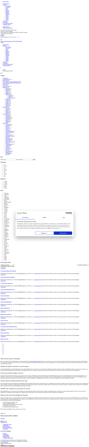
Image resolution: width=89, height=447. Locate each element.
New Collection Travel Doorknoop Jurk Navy (9, 326)
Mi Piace (7, 125)
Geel (5, 213)
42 (4, 176)
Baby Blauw (7, 198)
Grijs (5, 216)
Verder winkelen (11, 445)
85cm (5, 185)
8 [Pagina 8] (3, 352)
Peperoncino (7, 239)
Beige (5, 200)
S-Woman (8, 130)
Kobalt (5, 221)
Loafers (7, 108)
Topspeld (7, 115)
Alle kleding (8, 6)
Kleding (4, 4)
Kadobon (5, 78)
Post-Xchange (8, 151)
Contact (4, 433)
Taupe (5, 247)
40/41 (5, 173)
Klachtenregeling (6, 426)
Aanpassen (44, 233)
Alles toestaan (63, 233)
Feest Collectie (6, 86)
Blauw (5, 203)
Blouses (7, 10)
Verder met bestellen (4, 445)
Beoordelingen (6, 435)
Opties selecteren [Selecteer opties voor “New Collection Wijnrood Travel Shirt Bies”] (38, 273)
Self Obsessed (8, 139)
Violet (5, 250)
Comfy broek (11, 97)
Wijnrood (6, 253)
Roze (5, 244)
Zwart (5, 259)
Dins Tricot (8, 138)
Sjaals (7, 122)
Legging (10, 95)
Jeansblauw (6, 220)
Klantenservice (6, 26)
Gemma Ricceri (9, 144)
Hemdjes (7, 89)
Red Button (8, 153)
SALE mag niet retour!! (8, 23)
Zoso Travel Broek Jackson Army (7, 283)
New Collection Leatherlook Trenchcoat (11, 82)
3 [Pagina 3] (3, 347)
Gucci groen (6, 218)
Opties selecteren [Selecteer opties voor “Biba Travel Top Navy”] (38, 341)
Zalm (5, 256)
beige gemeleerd (7, 202)
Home (4, 69)
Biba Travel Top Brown (5, 332)
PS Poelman (8, 124)
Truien (7, 19)
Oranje (5, 235)
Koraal (5, 224)
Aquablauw (6, 194)
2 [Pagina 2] (3, 346)
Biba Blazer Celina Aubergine (6, 314)
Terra (5, 248)
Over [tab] (64, 217)
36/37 (5, 166)
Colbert (7, 18)
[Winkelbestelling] (7, 265)
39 (4, 171)
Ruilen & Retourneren (7, 427)
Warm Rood (6, 252)
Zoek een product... (5, 37)
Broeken (7, 11)
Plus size (5, 84)
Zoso (7, 154)
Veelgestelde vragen (7, 424)
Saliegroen (6, 245)
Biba (7, 126)
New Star (8, 148)
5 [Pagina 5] (3, 349)
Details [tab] (44, 217)
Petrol (5, 240)
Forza (7, 133)
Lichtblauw (6, 226)
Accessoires (5, 22)
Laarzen (7, 109)
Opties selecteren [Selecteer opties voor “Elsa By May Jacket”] (38, 323)
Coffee (5, 211)
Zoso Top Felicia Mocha (5, 295)
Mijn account (6, 1)
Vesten (7, 15)
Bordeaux (6, 204)
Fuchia (5, 212)
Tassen (7, 119)
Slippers (7, 112)
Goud (5, 215)
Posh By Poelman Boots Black (6, 301)
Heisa (17, 443)
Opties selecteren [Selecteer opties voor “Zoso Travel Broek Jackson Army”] (38, 285)
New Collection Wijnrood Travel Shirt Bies (8, 270)
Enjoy (7, 142)
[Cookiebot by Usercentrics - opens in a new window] (66, 213)
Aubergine (6, 197)
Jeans (9, 96)
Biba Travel (5, 80)
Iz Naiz (7, 146)
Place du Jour (8, 134)
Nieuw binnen (6, 3)
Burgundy (6, 207)
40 (4, 172)
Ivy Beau (7, 145)
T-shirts (7, 16)
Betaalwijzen (6, 425)
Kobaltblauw (7, 222)
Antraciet (6, 193)
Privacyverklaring (4, 442)
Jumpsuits (8, 7)
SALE (4, 85)
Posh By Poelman (9, 131)
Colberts (7, 103)
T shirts (7, 101)
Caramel (6, 209)
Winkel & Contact (7, 24)
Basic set (7, 105)
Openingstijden (6, 436)
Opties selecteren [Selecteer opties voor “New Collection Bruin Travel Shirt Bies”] (38, 279)
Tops (7, 8)
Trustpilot (3, 34)
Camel (5, 208)
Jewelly (7, 147)
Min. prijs (3, 159)
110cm (5, 182)
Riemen (7, 121)
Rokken (7, 13)
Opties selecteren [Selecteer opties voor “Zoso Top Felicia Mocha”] (38, 298)
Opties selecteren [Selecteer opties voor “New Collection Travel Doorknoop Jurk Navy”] (38, 329)
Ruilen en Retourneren (7, 27)
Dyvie (7, 137)
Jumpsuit (7, 88)
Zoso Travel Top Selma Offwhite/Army (8, 289)
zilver (5, 258)
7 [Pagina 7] (3, 351)
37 (4, 167)
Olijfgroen (6, 234)
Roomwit (6, 243)
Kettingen (8, 118)
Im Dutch (8, 127)
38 (4, 168)
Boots (7, 110)
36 (4, 164)
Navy (5, 231)
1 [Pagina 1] (3, 344)
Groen (5, 217)
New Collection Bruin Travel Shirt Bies (8, 277)
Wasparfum (8, 117)
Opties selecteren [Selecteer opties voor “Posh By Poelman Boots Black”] (38, 304)
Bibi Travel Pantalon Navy (5, 308)
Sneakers (7, 111)
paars (5, 238)
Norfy (7, 149)
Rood (5, 241)
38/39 (5, 170)
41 (4, 175)
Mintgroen (6, 230)
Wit (5, 254)
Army (5, 195)
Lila (5, 227)
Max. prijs (19, 159)
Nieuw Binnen (6, 79)
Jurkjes (7, 9)
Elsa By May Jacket (4, 320)
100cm (5, 181)
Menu (2, 35)
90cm (5, 186)
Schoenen (5, 21)
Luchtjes (7, 116)
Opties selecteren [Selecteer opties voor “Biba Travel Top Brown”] (38, 335)
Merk (4, 123)
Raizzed (7, 152)
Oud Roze (6, 236)
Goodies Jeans (9, 132)
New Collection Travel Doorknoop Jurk (11, 81)
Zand (5, 257)
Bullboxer (8, 140)
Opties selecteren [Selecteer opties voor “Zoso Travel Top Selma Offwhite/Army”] (38, 292)
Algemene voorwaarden (8, 437)
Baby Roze (6, 199)
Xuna (7, 129)
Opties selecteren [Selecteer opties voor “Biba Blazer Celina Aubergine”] (38, 316)
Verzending (5, 428)
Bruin (5, 206)
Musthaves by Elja (9, 136)
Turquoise (6, 249)
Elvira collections (9, 141)
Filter (34, 159)
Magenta (6, 229)
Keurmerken (5, 434)
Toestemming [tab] (25, 217)
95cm (5, 188)
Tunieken (8, 14)
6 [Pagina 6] (3, 350)
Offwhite (6, 233)
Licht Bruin (6, 225)
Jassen (7, 17)
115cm (5, 184)
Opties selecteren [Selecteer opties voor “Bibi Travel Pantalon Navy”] (38, 310)
